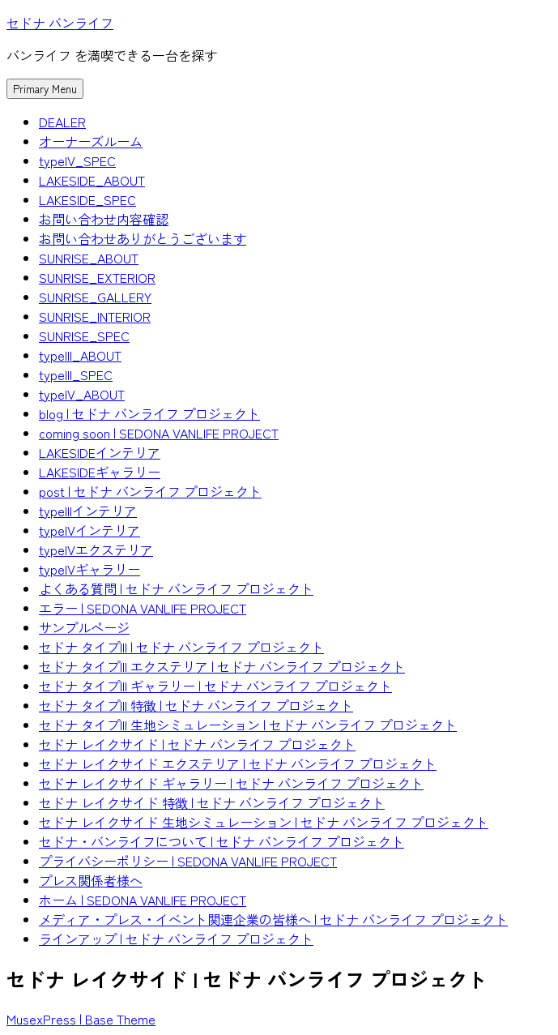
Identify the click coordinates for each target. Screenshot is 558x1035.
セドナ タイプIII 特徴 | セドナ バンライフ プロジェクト (196, 705)
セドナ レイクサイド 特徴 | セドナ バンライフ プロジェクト (212, 802)
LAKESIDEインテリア (99, 452)
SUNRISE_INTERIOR (95, 316)
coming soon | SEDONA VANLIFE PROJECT (159, 433)
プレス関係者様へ (91, 880)
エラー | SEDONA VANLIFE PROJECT (142, 608)
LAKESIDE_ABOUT (92, 180)
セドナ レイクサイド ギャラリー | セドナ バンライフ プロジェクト (231, 783)
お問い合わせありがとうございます (142, 238)
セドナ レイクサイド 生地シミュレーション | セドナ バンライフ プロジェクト (263, 822)
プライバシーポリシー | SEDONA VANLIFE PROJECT (188, 860)
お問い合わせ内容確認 (103, 219)
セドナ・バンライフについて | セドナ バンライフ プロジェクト (221, 841)
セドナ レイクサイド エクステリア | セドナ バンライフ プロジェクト (238, 763)
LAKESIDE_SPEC (87, 199)
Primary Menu (45, 88)
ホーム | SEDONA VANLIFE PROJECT (142, 899)
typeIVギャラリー (89, 569)
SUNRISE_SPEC (84, 335)
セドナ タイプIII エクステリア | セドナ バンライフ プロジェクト (222, 666)
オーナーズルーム (91, 141)
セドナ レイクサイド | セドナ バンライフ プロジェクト (197, 744)
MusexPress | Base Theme (80, 1019)
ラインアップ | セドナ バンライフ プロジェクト (176, 938)
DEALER (62, 121)
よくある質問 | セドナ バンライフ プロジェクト (176, 588)
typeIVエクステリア (96, 549)
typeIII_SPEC (76, 374)
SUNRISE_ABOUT (88, 257)
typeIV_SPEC (77, 160)
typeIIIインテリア (88, 510)
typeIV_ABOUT (82, 394)
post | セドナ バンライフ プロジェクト (150, 491)
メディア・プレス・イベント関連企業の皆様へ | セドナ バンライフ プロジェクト (273, 919)
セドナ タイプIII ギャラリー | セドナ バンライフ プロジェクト (215, 685)
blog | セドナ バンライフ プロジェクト (149, 413)
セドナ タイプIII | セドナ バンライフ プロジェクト (181, 646)
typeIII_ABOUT (80, 355)
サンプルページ (84, 627)
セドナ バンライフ (59, 22)
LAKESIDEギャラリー (99, 471)
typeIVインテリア (89, 530)
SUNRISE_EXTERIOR (97, 277)
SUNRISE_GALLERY (95, 296)
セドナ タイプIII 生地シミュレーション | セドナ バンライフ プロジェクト (248, 724)
